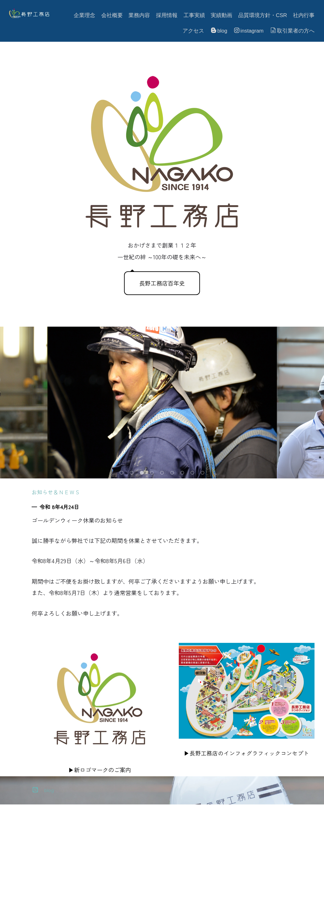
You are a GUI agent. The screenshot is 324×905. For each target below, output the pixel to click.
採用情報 (167, 15)
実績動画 (221, 15)
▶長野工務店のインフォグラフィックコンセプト (246, 753)
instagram (249, 31)
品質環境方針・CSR (262, 15)
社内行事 (304, 15)
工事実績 (194, 15)
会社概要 (112, 15)
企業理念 (84, 15)
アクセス (193, 31)
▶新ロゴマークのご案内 (99, 770)
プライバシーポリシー (31, 896)
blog (219, 31)
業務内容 (139, 15)
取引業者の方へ (293, 31)
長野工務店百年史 (162, 283)
